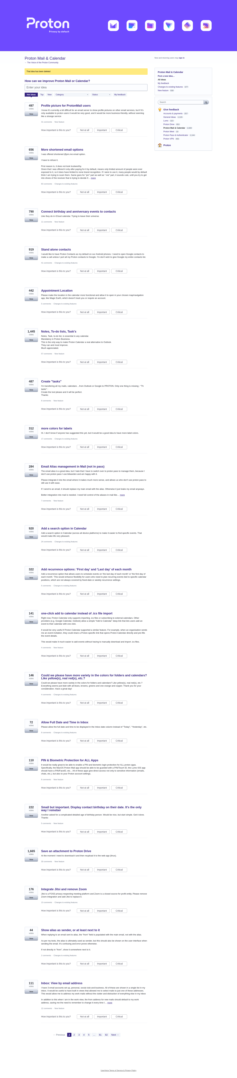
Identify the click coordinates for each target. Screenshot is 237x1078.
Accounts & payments (173, 113)
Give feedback (171, 109)
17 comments (46, 439)
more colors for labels (56, 428)
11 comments (46, 222)
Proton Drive (169, 124)
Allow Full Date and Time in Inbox (64, 722)
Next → (115, 1034)
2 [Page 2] (74, 1034)
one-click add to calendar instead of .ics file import (76, 613)
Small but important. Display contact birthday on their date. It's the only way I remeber (91, 809)
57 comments (46, 354)
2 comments (46, 955)
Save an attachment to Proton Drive (66, 851)
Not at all (86, 130)
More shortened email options (62, 149)
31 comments (46, 122)
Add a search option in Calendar (64, 528)
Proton (167, 145)
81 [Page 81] (100, 1034)
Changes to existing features (65, 184)
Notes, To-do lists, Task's (58, 331)
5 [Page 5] (89, 1034)
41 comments (46, 263)
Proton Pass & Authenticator (176, 135)
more (93, 178)
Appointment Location (57, 290)
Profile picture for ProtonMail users (66, 105)
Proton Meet (169, 131)
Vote (31, 114)
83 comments (46, 184)
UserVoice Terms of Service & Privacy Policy (118, 1070)
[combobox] (181, 102)
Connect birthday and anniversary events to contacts (78, 211)
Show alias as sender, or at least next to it (70, 930)
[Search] (206, 102)
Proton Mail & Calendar (174, 128)
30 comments (46, 861)
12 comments (46, 1008)
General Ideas (169, 117)
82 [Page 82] (106, 1034)
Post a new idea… (166, 76)
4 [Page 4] (84, 1034)
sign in (181, 58)
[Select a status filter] (101, 95)
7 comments (46, 501)
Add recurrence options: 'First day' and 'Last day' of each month (86, 569)
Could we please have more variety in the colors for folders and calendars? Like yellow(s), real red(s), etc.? (94, 677)
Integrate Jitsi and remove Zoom (64, 889)
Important (103, 130)
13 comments (46, 902)
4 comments (46, 648)
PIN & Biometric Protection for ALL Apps (69, 760)
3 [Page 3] (79, 1034)
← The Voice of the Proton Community (41, 62)
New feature (59, 122)
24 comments (46, 542)
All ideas (162, 80)
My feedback (119, 94)
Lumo (166, 121)
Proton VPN (168, 139)
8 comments (46, 401)
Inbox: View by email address (61, 983)
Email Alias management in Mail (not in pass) (72, 466)
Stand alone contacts (56, 249)
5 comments (46, 304)
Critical (121, 130)
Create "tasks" (51, 381)
